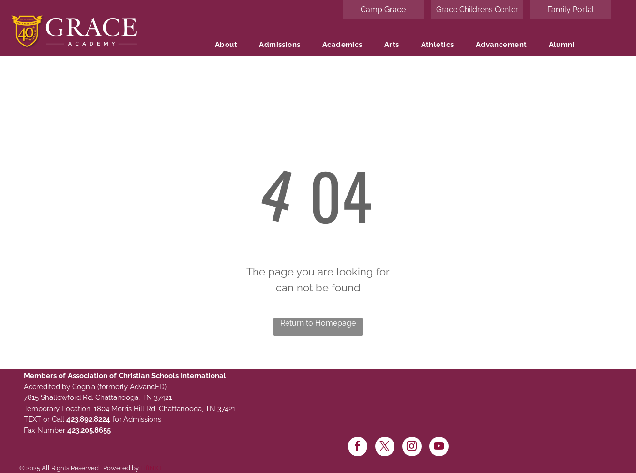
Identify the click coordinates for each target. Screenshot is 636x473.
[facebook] (357, 447)
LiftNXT (151, 468)
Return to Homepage (318, 323)
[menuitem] (230, 44)
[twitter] (384, 447)
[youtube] (439, 447)
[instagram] (412, 447)
